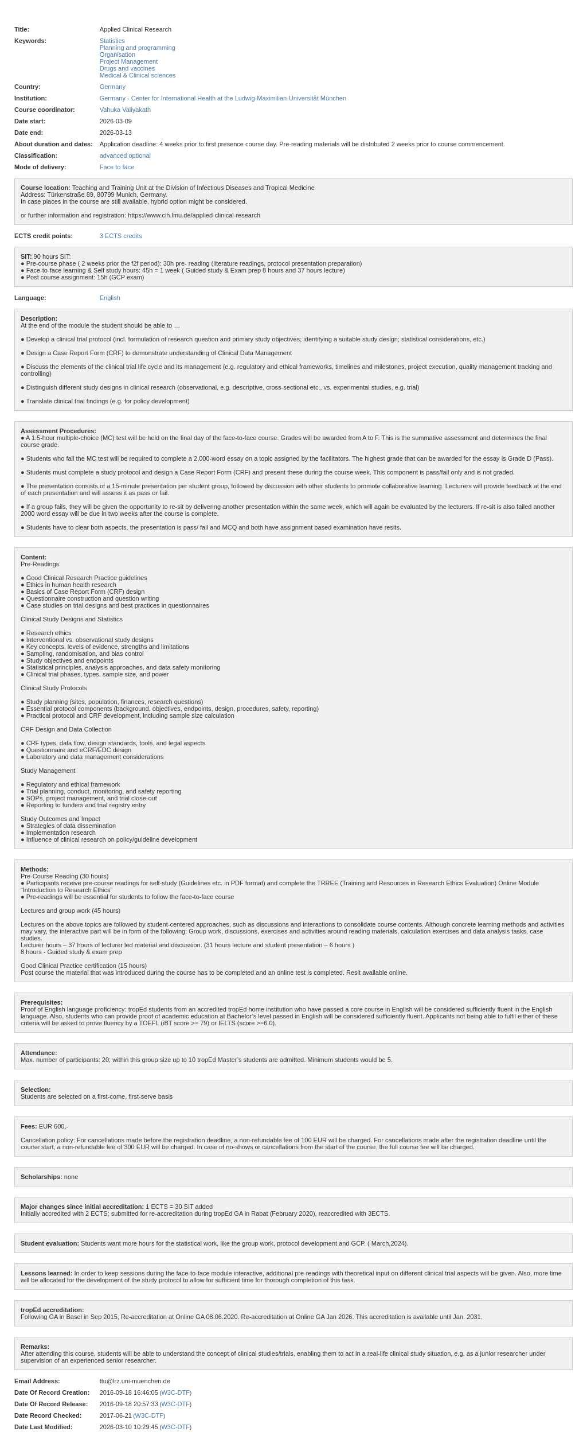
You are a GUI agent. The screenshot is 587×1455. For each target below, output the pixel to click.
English (110, 297)
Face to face (117, 167)
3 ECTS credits (121, 235)
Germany (113, 86)
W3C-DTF (175, 1392)
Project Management (129, 61)
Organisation (117, 54)
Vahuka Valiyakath (125, 109)
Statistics (112, 40)
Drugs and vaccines (127, 68)
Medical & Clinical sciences (138, 75)
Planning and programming (137, 47)
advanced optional (125, 155)
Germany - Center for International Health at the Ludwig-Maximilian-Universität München (223, 98)
